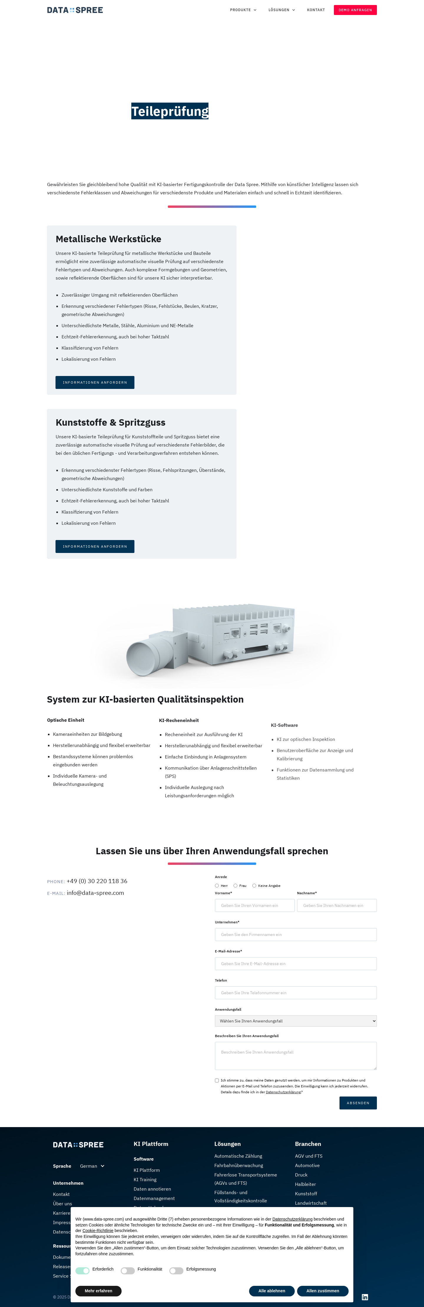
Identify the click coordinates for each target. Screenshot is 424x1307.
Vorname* (223, 893)
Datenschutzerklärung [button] (292, 1219)
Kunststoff (306, 1193)
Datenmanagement (154, 1198)
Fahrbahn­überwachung (238, 1165)
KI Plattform (147, 1170)
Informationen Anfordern (68, 382)
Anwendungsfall (228, 1009)
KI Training (145, 1179)
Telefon (221, 980)
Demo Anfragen (355, 10)
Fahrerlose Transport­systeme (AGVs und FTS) (245, 1179)
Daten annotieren (152, 1189)
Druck (301, 1175)
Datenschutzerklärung (283, 1092)
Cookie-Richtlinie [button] (97, 1230)
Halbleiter (305, 1184)
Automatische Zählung (238, 1156)
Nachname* (307, 893)
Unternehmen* (227, 922)
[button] (243, 10)
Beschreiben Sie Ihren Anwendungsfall (247, 1036)
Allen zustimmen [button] (323, 1290)
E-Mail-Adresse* (228, 951)
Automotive (307, 1165)
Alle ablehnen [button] (272, 1290)
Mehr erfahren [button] (98, 1290)
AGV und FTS (308, 1156)
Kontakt (316, 10)
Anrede (221, 877)
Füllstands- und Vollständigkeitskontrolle (240, 1196)
